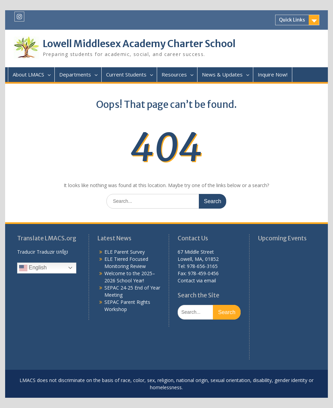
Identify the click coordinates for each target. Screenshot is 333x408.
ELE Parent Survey (124, 252)
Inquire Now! (272, 74)
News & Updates (222, 74)
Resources (174, 74)
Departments (75, 74)
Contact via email (197, 280)
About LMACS (28, 74)
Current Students (126, 74)
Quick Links (292, 20)
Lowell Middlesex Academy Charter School (139, 44)
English (33, 268)
